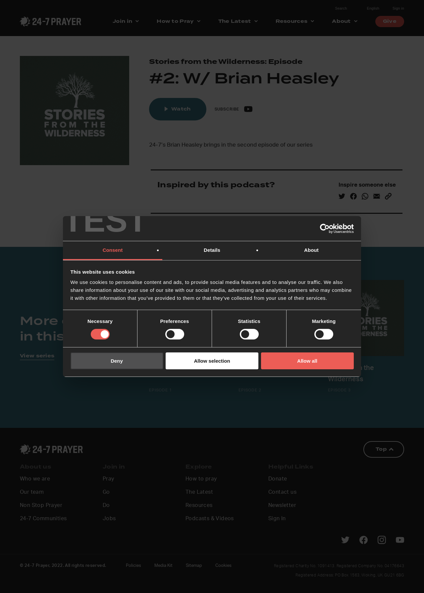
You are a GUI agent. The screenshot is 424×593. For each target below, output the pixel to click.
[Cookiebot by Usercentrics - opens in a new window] (325, 228)
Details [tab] (212, 250)
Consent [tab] (113, 250)
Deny (117, 361)
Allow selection (212, 361)
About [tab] (311, 250)
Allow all (307, 361)
